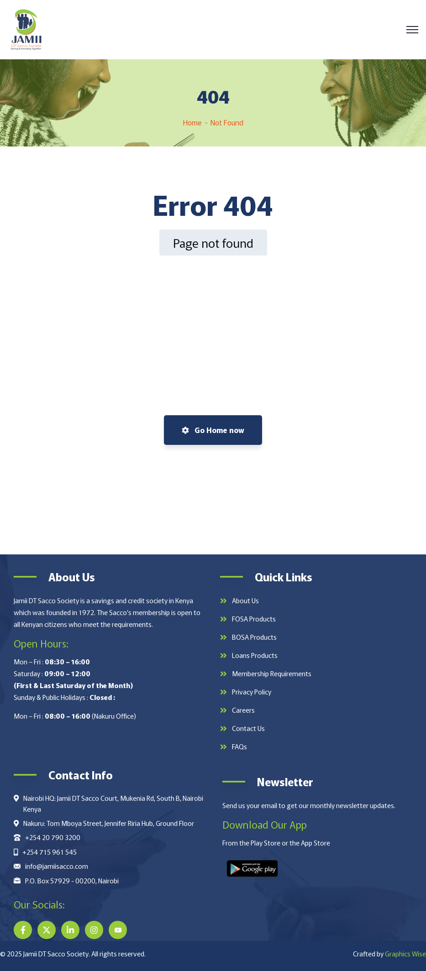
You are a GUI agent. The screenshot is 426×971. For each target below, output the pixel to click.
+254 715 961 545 (49, 851)
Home (192, 122)
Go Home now (213, 429)
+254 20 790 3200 (52, 837)
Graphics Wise (405, 953)
